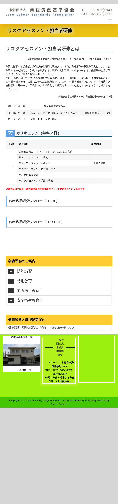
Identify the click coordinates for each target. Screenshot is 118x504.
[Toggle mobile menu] (110, 18)
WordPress (102, 400)
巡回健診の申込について (63, 327)
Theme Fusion (58, 404)
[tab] (59, 271)
